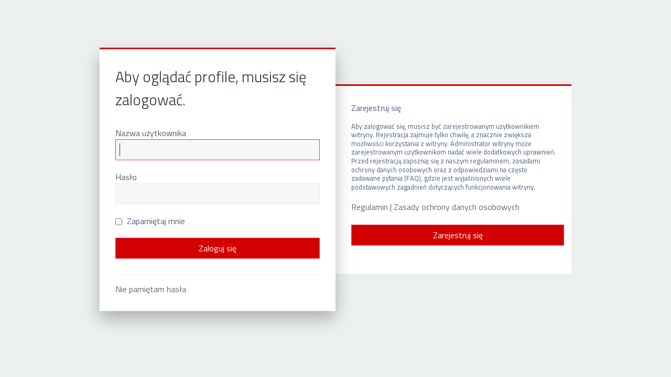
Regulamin (369, 207)
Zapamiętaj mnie (150, 221)
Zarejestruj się (458, 235)
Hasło (126, 177)
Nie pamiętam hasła (150, 289)
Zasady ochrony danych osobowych (457, 207)
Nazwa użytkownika (150, 133)
